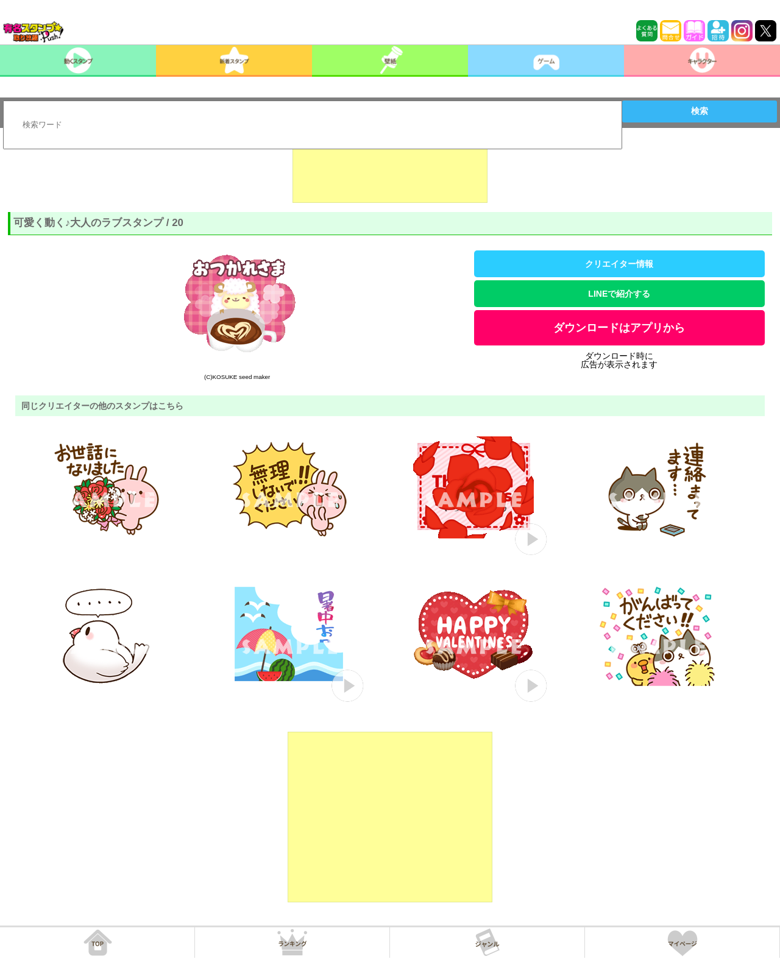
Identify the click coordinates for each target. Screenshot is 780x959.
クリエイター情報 (619, 264)
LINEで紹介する (619, 294)
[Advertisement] (390, 172)
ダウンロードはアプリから (619, 328)
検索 (699, 111)
